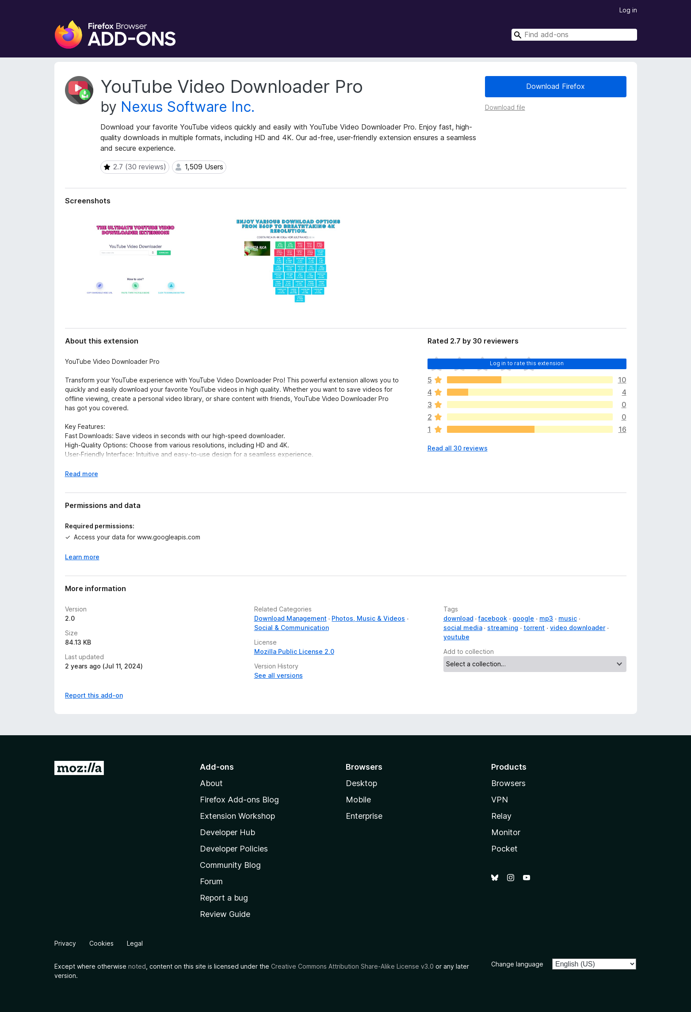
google (523, 618)
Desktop (361, 783)
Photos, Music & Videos (368, 618)
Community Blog (230, 865)
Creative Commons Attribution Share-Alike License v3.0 (352, 966)
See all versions (278, 675)
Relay (501, 816)
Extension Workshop (237, 816)
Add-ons (217, 766)
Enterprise (364, 816)
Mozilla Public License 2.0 (294, 651)
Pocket (504, 848)
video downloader (577, 627)
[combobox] (574, 35)
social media (462, 627)
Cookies (101, 943)
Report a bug (224, 897)
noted (137, 966)
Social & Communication (291, 627)
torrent (534, 627)
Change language (517, 964)
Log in (628, 10)
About (211, 783)
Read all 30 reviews (458, 448)
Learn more (82, 557)
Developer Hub (227, 832)
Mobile (358, 799)
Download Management (290, 618)
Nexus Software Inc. (188, 106)
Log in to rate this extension (527, 363)
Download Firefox (555, 86)
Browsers (508, 783)
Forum (211, 881)
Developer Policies (234, 848)
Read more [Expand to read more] (81, 473)
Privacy (65, 943)
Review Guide (225, 914)
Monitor (505, 832)
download (458, 618)
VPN (499, 799)
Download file (505, 107)
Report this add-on (94, 695)
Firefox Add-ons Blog (239, 799)
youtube (456, 637)
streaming (502, 627)
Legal (135, 943)
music (567, 618)
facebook (492, 618)
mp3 (546, 618)
